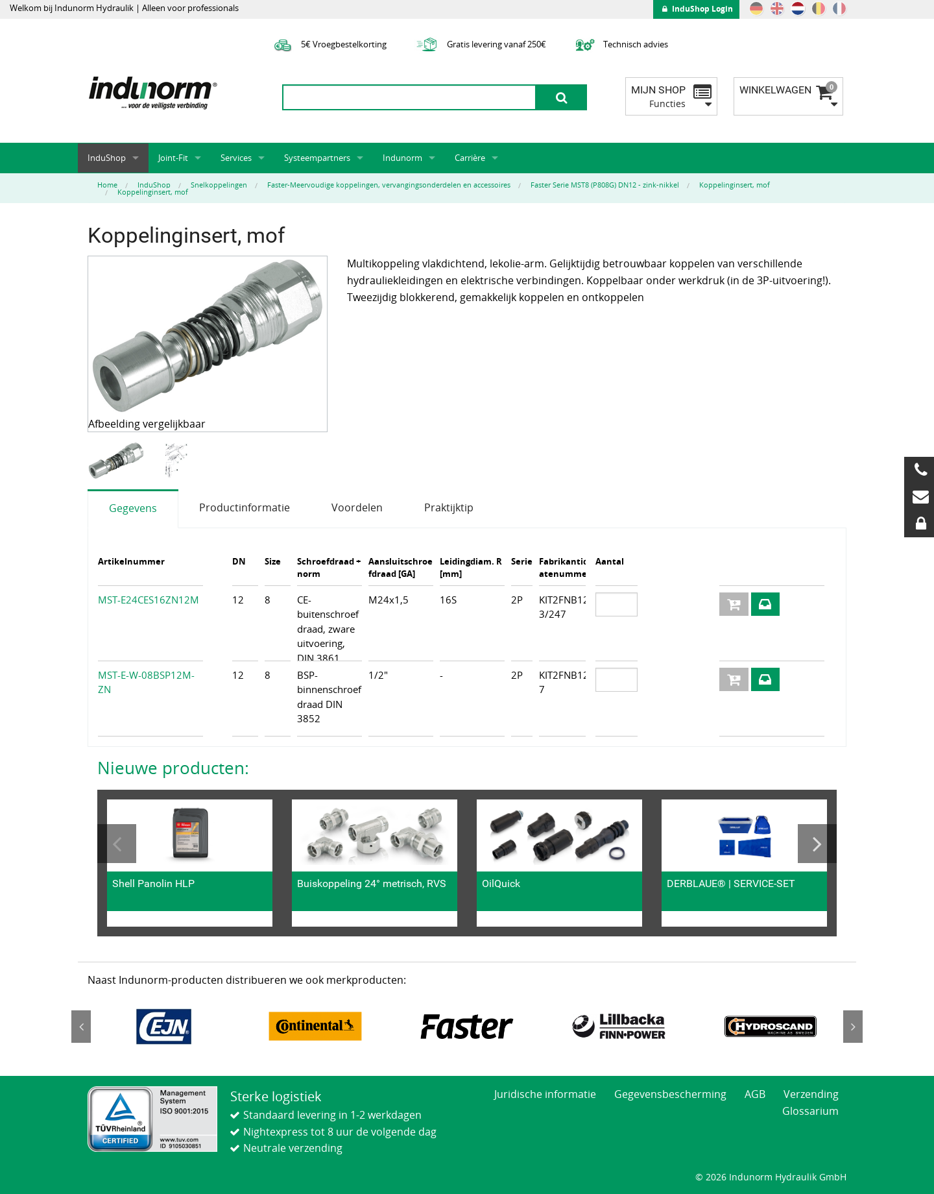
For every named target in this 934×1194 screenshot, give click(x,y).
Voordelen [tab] (357, 507)
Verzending (811, 1094)
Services (236, 158)
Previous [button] (116, 843)
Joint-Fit (173, 158)
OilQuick (501, 883)
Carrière (470, 158)
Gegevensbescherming (670, 1094)
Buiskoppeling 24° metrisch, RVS (371, 883)
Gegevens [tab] (133, 508)
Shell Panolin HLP (153, 883)
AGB (755, 1094)
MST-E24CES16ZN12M (148, 599)
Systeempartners (317, 158)
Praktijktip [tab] (448, 507)
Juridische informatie (545, 1094)
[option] (118, 461)
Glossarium (810, 1111)
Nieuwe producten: (173, 767)
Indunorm (402, 158)
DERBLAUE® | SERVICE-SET (731, 883)
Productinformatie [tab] (244, 507)
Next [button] (817, 843)
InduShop (107, 158)
